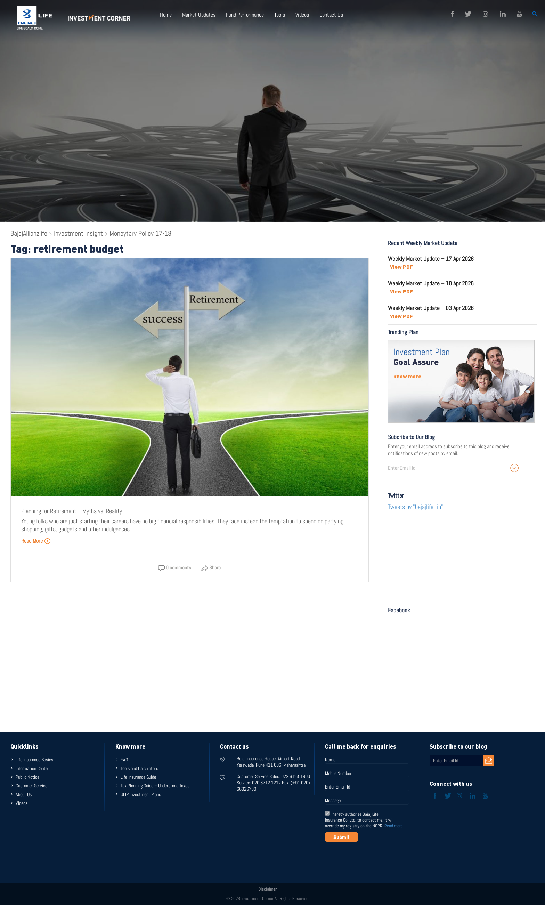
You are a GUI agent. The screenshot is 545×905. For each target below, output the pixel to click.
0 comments (174, 567)
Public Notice (27, 777)
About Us (24, 794)
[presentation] (378, 858)
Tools (279, 14)
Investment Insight (78, 233)
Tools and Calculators (139, 768)
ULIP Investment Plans (141, 794)
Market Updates (198, 14)
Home (166, 14)
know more (407, 376)
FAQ (124, 760)
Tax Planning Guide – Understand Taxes (155, 786)
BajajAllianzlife (28, 233)
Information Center (32, 768)
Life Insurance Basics (34, 760)
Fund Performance (245, 14)
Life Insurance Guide (138, 777)
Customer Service (31, 786)
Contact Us (331, 14)
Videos (302, 14)
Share (211, 567)
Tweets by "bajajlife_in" (415, 507)
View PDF (401, 267)
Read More (36, 540)
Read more (393, 826)
